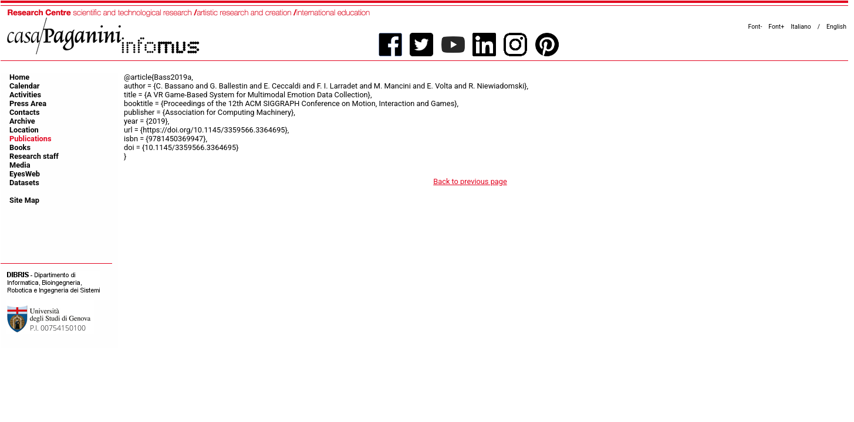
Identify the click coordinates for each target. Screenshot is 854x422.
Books (20, 147)
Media (20, 165)
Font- (755, 26)
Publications (30, 138)
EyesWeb (24, 173)
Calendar (24, 85)
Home (19, 77)
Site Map (24, 200)
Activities (25, 94)
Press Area (27, 103)
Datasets (24, 182)
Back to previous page (470, 181)
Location (24, 129)
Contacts (24, 112)
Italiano (801, 26)
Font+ (776, 26)
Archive (22, 121)
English (836, 26)
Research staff (34, 156)
